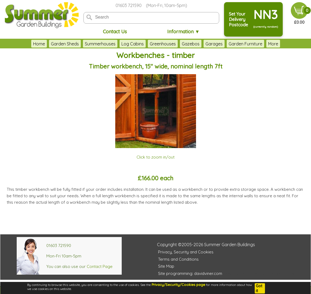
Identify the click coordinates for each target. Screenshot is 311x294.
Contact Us (115, 31)
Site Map (166, 266)
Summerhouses (85, 43)
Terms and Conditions (178, 259)
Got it (259, 288)
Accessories (265, 43)
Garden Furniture (230, 43)
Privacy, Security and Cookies (186, 251)
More (288, 43)
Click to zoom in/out (155, 157)
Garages (199, 43)
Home (24, 43)
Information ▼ (183, 31)
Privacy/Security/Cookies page (178, 284)
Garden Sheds (50, 43)
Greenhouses (148, 43)
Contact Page (100, 266)
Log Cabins (117, 43)
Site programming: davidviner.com (190, 273)
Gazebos (175, 43)
